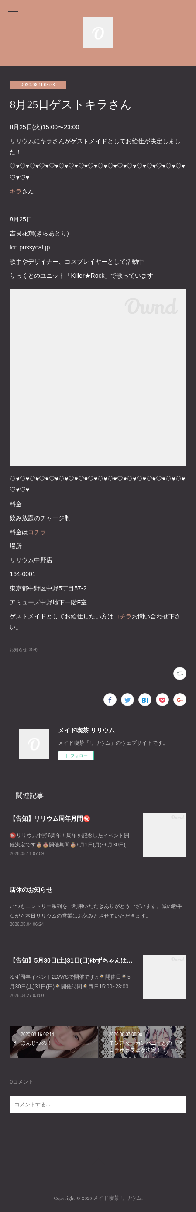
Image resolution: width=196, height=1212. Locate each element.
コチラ (37, 531)
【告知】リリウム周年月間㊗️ (50, 818)
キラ (16, 191)
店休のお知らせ (31, 889)
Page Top (98, 1163)
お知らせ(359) (23, 649)
